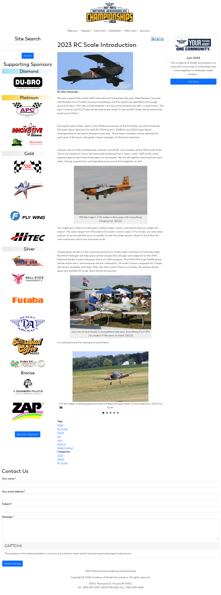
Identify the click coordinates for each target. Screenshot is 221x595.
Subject (7, 503)
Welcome (72, 30)
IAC (59, 436)
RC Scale (62, 428)
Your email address (13, 491)
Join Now (193, 81)
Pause (61, 407)
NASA (60, 432)
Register (86, 30)
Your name (9, 478)
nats (59, 440)
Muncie (61, 444)
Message (8, 516)
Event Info (100, 30)
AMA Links (131, 30)
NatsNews (115, 30)
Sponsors (145, 30)
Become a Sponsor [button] (27, 434)
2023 (60, 425)
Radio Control (65, 447)
